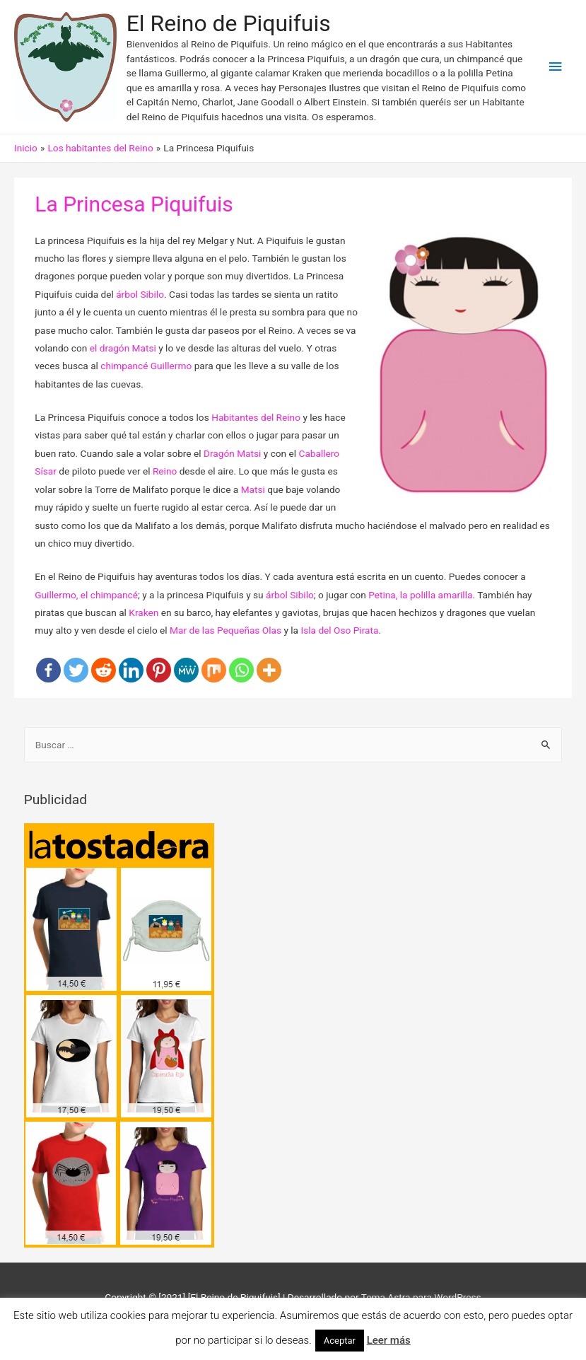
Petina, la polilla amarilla (420, 594)
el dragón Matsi (123, 348)
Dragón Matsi (232, 453)
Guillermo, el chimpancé (86, 594)
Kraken (143, 612)
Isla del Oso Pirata (339, 630)
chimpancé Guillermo (146, 365)
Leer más (389, 1340)
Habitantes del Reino (255, 417)
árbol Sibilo (140, 294)
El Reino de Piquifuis (229, 23)
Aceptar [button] (340, 1340)
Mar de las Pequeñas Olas (225, 630)
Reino (165, 471)
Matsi (253, 489)
